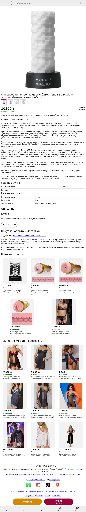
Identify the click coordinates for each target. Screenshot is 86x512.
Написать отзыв (9, 225)
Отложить (27, 502)
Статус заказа (17, 491)
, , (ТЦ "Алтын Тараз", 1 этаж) (44, 474)
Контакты (56, 496)
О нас (47, 496)
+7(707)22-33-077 (36, 480)
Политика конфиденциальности (60, 491)
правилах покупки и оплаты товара (29, 236)
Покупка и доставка (34, 496)
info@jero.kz (54, 480)
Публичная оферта (34, 491)
